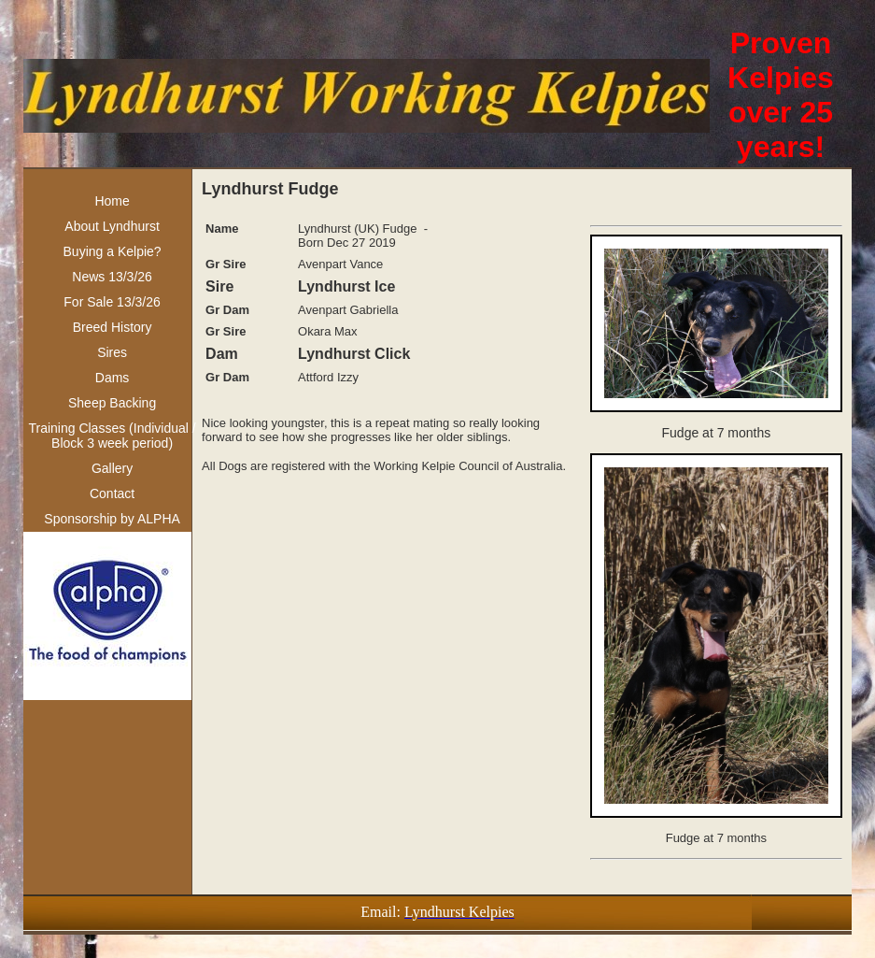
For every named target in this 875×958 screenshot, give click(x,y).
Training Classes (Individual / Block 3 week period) (111, 435)
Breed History (112, 327)
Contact (112, 493)
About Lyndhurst (111, 226)
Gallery (112, 468)
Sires (112, 352)
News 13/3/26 (112, 276)
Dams (112, 377)
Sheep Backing (112, 402)
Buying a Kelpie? (113, 251)
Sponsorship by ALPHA (112, 518)
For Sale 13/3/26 (112, 301)
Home (111, 200)
